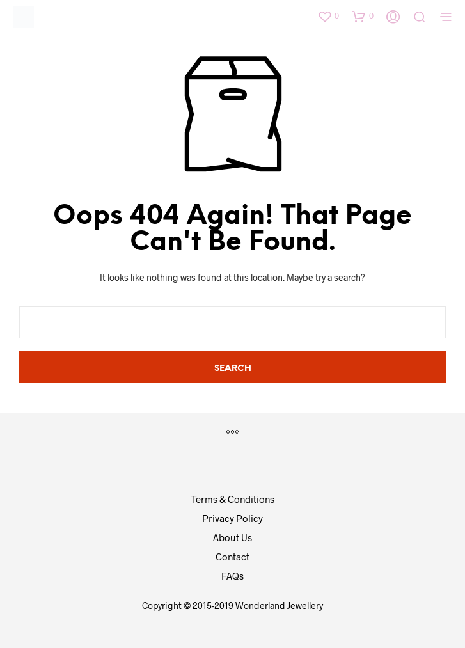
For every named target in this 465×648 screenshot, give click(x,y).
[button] (328, 16)
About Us (232, 537)
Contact (232, 556)
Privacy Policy (232, 518)
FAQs (232, 575)
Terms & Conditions (232, 499)
